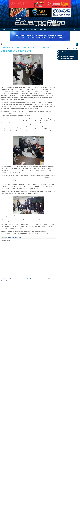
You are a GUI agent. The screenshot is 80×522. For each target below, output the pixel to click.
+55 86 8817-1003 (64, 53)
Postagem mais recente (6, 278)
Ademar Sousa (15, 29)
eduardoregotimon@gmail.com (67, 56)
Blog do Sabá (34, 29)
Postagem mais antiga (50, 278)
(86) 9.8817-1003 (63, 51)
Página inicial (28, 278)
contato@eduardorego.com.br (66, 58)
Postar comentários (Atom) (10, 280)
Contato (75, 29)
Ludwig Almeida (25, 29)
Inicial (5, 29)
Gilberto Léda (44, 29)
